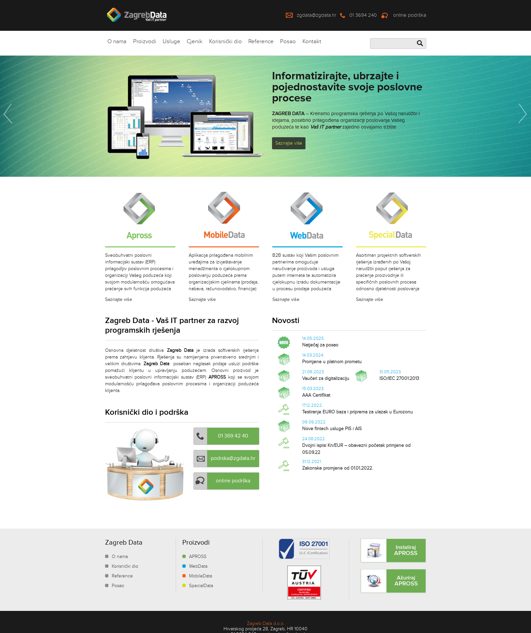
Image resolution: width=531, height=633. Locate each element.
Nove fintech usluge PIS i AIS (332, 428)
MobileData (200, 576)
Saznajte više (288, 143)
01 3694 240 (363, 15)
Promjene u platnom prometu (332, 362)
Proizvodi (144, 41)
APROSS (197, 556)
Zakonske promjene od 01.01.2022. (337, 468)
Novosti (285, 320)
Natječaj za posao (320, 345)
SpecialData (201, 585)
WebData (198, 566)
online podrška (409, 15)
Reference (261, 41)
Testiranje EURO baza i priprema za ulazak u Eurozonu (357, 412)
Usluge (171, 41)
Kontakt (311, 41)
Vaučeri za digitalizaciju (325, 378)
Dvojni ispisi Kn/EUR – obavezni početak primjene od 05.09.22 (356, 449)
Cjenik (194, 41)
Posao (288, 41)
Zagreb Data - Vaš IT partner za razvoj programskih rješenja (172, 325)
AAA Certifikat (316, 395)
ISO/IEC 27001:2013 (399, 378)
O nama (116, 41)
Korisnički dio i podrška (146, 412)
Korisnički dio (225, 41)
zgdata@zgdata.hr (316, 15)
